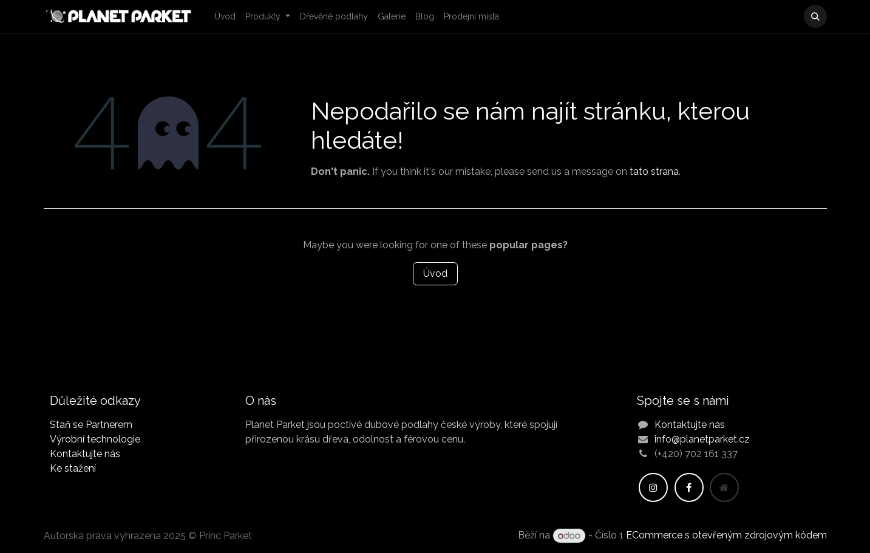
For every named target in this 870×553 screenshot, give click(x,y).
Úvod (435, 273)
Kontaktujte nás (85, 454)
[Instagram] (653, 487)
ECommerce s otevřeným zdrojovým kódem (726, 535)
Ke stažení (73, 468)
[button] (815, 16)
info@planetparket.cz (702, 439)
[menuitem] (224, 16)
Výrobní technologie (95, 439)
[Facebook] (689, 487)
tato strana (654, 171)
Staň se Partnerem (91, 424)
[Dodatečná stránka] (724, 487)
